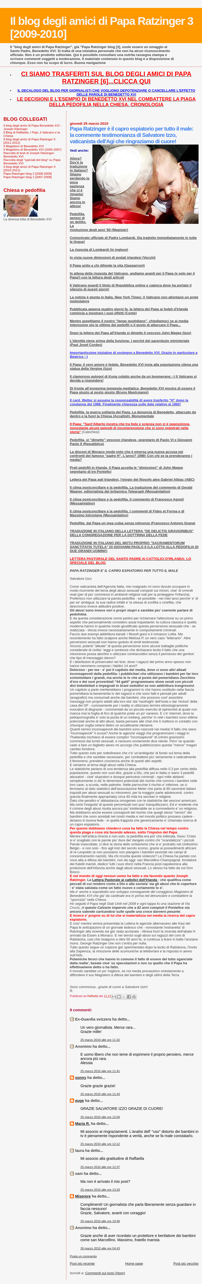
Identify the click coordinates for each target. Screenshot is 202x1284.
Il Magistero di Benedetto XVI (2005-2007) (32, 149)
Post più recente (82, 1264)
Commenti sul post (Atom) (105, 1273)
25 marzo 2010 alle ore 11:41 (100, 1071)
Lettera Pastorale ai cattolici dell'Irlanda (125, 880)
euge (79, 1100)
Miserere (83, 1196)
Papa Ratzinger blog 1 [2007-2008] (27, 177)
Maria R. (82, 1123)
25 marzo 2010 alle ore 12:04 (100, 1117)
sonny (80, 1078)
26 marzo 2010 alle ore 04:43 (100, 1248)
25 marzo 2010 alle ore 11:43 (100, 1094)
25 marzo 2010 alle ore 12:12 (100, 1144)
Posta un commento (83, 1256)
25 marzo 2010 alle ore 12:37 (100, 1167)
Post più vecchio (186, 1264)
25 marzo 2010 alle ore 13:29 (100, 1189)
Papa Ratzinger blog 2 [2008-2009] (27, 173)
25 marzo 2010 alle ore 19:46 (100, 1221)
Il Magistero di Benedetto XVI (23, 146)
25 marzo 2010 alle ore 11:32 (100, 1039)
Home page (134, 1264)
